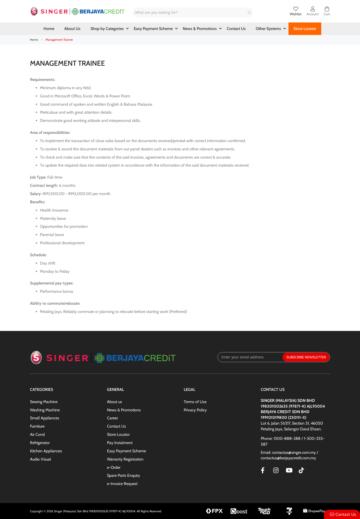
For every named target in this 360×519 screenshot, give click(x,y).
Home (34, 39)
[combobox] (192, 12)
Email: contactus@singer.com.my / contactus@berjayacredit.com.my (289, 455)
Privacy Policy (195, 410)
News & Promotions (124, 410)
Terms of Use (195, 401)
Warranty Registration (125, 459)
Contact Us (116, 426)
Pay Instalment (119, 442)
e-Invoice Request (122, 483)
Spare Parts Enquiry (123, 475)
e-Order (113, 467)
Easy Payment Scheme (126, 451)
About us (114, 401)
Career (112, 418)
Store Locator (118, 434)
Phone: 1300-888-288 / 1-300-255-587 (292, 441)
